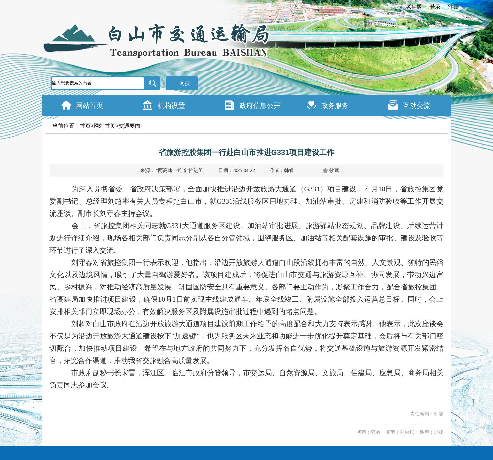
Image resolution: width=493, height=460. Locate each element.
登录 (435, 7)
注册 (453, 7)
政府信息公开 (260, 105)
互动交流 (416, 105)
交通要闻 (129, 126)
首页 (85, 126)
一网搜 (182, 83)
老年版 (414, 7)
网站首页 (89, 105)
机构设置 (171, 105)
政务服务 (335, 105)
